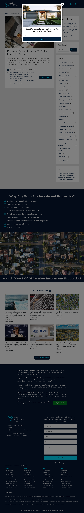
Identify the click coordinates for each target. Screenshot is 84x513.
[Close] (62, 4)
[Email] (42, 35)
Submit (42, 39)
